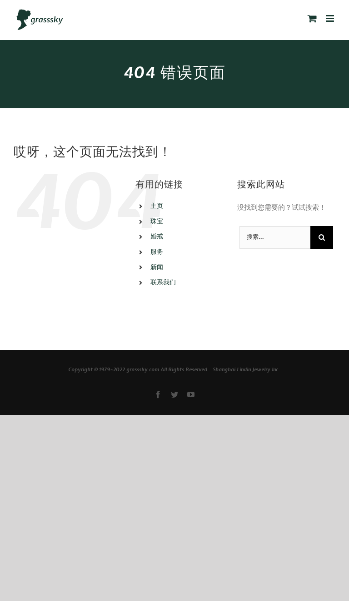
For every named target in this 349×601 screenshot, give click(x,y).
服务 (156, 252)
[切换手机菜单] (330, 18)
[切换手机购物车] (312, 18)
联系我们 (163, 282)
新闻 (156, 267)
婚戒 (156, 236)
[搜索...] (274, 237)
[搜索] (321, 237)
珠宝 (156, 221)
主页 (156, 206)
